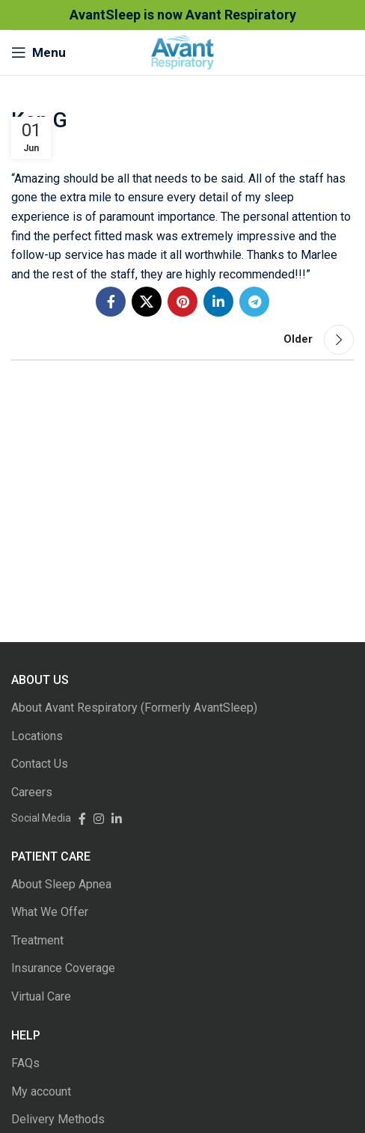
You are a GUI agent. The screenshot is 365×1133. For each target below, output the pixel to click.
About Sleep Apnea (61, 884)
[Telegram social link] (254, 302)
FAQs (25, 1063)
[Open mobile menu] (38, 52)
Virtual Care (41, 996)
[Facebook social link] (111, 302)
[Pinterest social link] (182, 302)
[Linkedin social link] (218, 302)
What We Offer (49, 912)
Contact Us (39, 764)
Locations (37, 736)
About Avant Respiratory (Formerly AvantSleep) (134, 707)
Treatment (37, 940)
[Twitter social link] (147, 302)
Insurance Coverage (63, 968)
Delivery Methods (58, 1119)
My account (41, 1091)
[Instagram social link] (95, 818)
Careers (31, 792)
